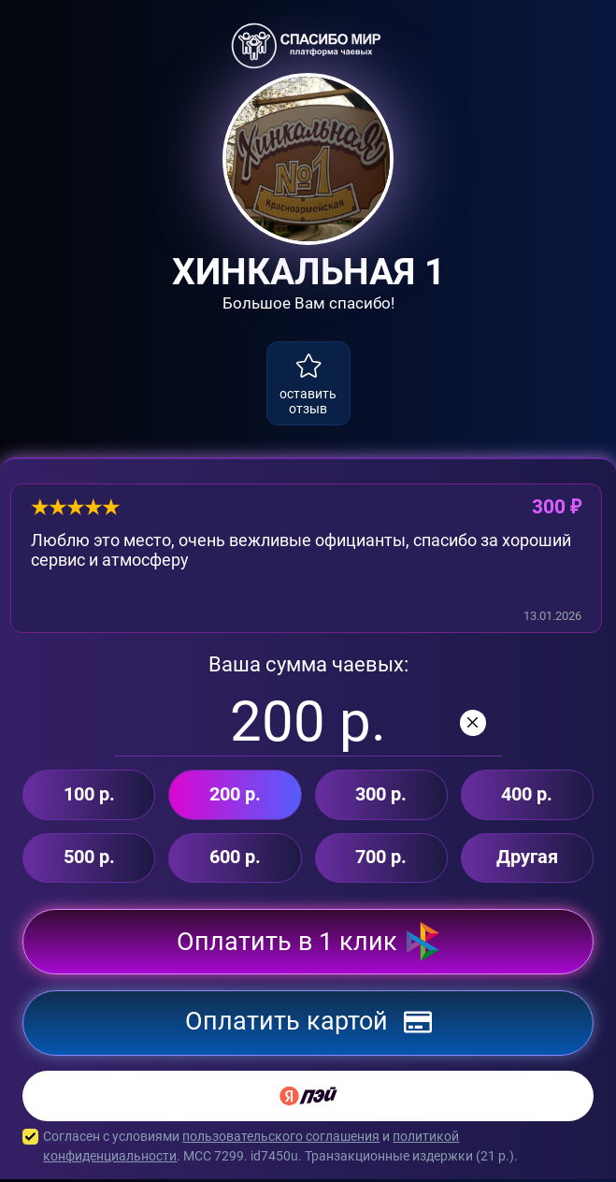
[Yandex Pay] (308, 1099)
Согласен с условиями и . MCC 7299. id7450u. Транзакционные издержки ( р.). (308, 1149)
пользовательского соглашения (281, 1139)
